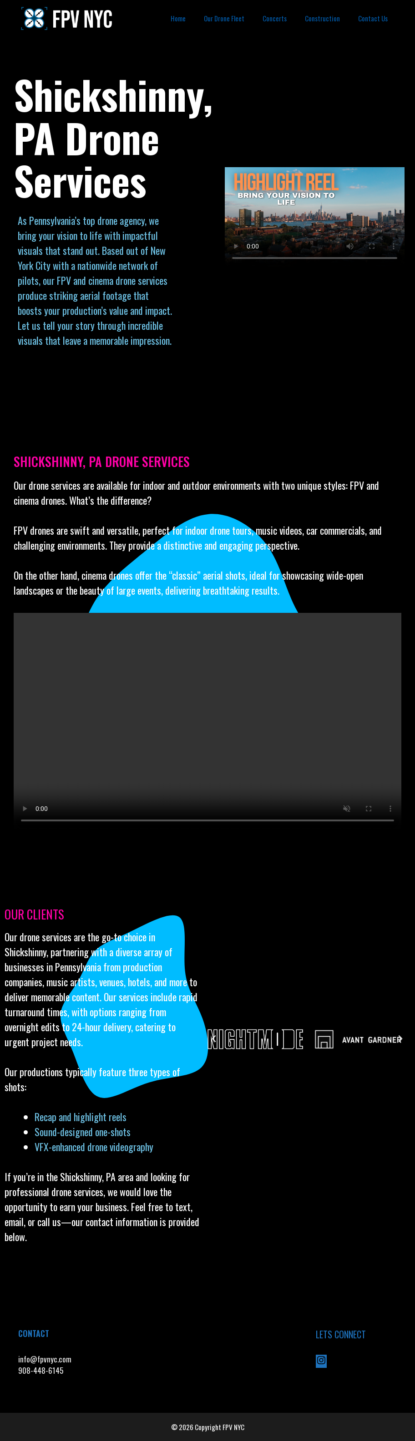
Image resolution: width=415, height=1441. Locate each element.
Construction (322, 18)
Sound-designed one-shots (83, 1131)
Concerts (275, 18)
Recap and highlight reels (81, 1116)
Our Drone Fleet (224, 18)
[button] (213, 1038)
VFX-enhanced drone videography (95, 1146)
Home (178, 18)
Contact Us (373, 18)
